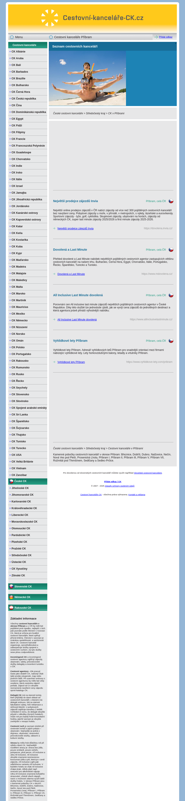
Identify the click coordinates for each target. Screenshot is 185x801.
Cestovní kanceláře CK (91, 494)
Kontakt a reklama (136, 494)
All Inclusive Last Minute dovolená (77, 319)
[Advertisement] (112, 155)
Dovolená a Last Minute (71, 274)
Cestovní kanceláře (24, 45)
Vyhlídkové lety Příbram (71, 362)
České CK (20, 481)
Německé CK (22, 597)
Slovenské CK (23, 586)
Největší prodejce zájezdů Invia (75, 228)
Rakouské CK (23, 607)
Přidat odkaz (165, 37)
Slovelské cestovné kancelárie (148, 473)
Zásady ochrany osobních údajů (119, 486)
